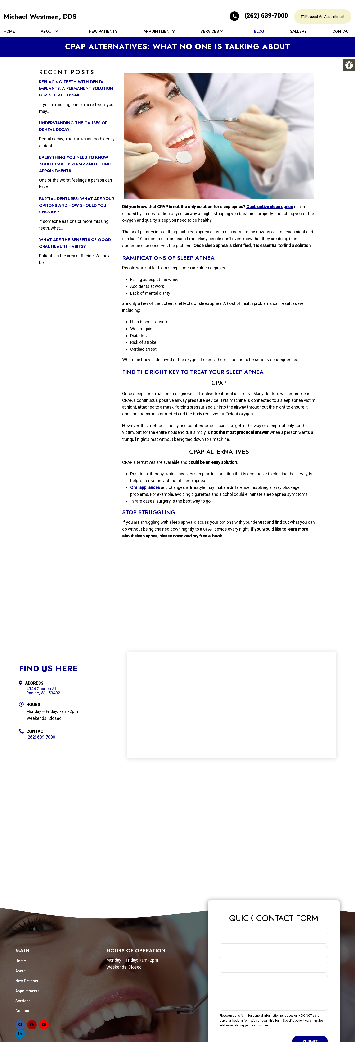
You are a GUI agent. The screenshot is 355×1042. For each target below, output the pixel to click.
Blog (259, 31)
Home (9, 31)
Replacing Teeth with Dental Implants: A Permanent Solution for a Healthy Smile (76, 88)
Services (209, 31)
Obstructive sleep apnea (269, 206)
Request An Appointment (322, 16)
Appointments (159, 31)
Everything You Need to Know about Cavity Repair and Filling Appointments (75, 164)
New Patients (103, 31)
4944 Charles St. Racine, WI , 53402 (43, 691)
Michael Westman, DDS (40, 16)
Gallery (298, 31)
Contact (342, 31)
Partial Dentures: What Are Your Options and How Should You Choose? (76, 205)
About (47, 31)
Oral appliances (145, 487)
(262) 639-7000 (259, 15)
